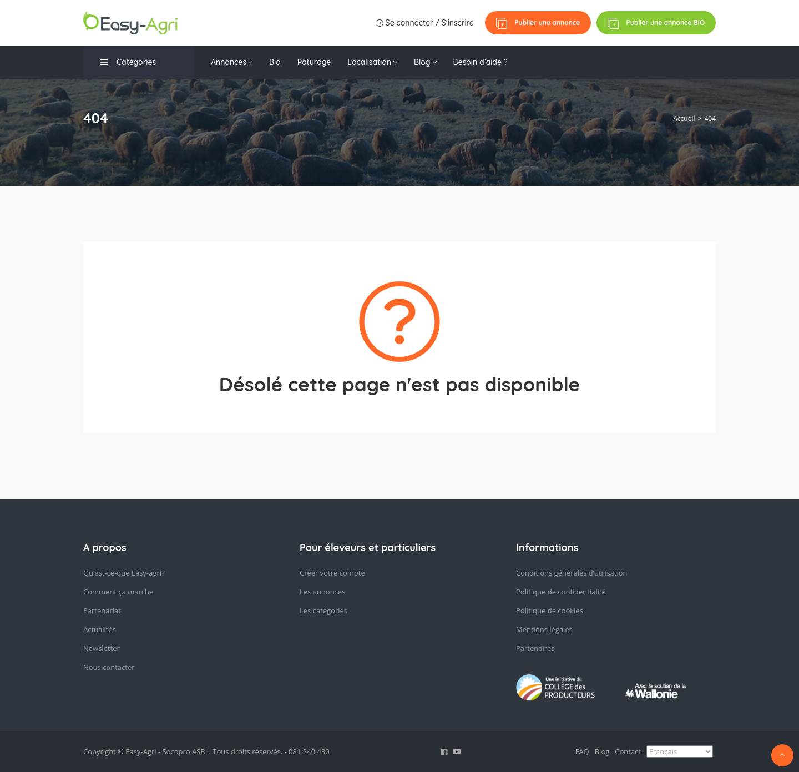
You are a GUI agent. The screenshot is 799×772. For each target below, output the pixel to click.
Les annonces (322, 592)
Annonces (231, 62)
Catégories (128, 62)
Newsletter (101, 648)
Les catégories (323, 610)
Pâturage (314, 62)
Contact (628, 751)
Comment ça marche (118, 592)
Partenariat (102, 610)
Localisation (372, 62)
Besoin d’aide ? (480, 62)
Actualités (99, 629)
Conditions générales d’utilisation (572, 573)
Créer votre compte (332, 573)
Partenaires (535, 648)
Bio (275, 62)
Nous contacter (109, 667)
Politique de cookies (549, 610)
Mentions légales (544, 629)
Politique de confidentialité (561, 592)
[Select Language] (679, 751)
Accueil (684, 118)
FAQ (582, 751)
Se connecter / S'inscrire (424, 23)
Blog (425, 62)
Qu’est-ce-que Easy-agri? (124, 573)
